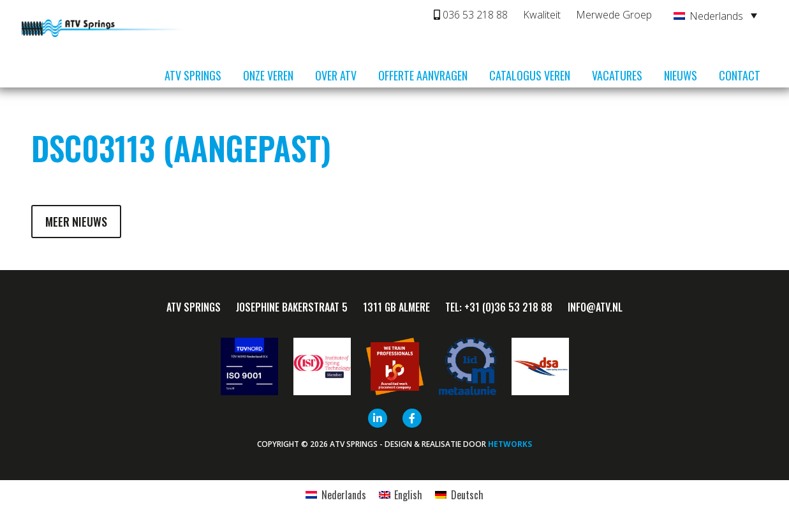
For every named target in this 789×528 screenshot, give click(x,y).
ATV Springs (193, 75)
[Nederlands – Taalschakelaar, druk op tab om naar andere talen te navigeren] (715, 15)
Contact (739, 75)
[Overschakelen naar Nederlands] (335, 494)
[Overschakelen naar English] (400, 494)
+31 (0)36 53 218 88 (508, 307)
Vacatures (617, 75)
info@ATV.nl (595, 307)
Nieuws (680, 75)
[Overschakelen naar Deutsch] (459, 494)
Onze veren (268, 75)
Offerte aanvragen (423, 75)
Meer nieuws (76, 221)
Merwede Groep (614, 15)
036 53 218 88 (471, 15)
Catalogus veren (529, 75)
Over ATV (336, 75)
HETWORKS (510, 444)
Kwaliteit (542, 15)
